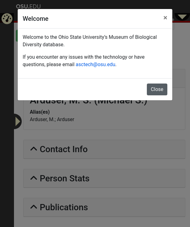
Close (157, 89)
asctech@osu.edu (95, 64)
